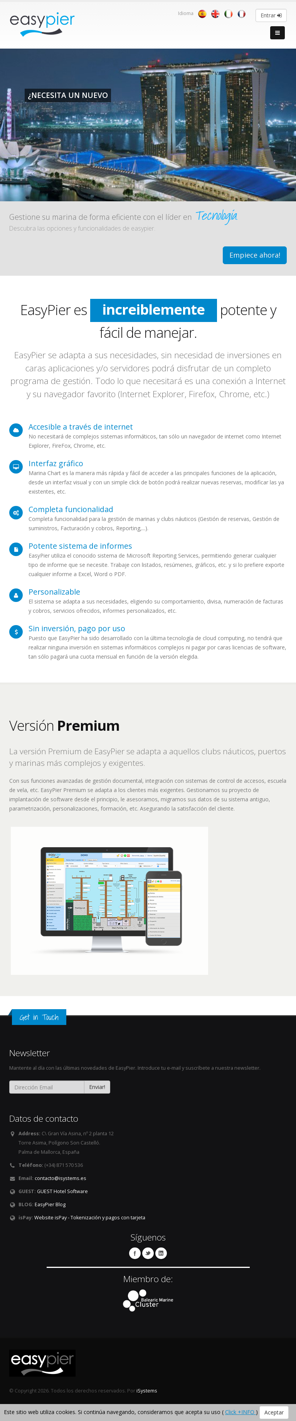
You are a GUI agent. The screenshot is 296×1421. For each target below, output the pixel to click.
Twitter (148, 1253)
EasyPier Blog (50, 1204)
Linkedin (161, 1253)
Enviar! (97, 1087)
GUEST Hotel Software (62, 1191)
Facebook (135, 1253)
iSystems (146, 1390)
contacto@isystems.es (60, 1178)
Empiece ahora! (254, 255)
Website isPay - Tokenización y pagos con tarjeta (89, 1217)
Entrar (271, 15)
